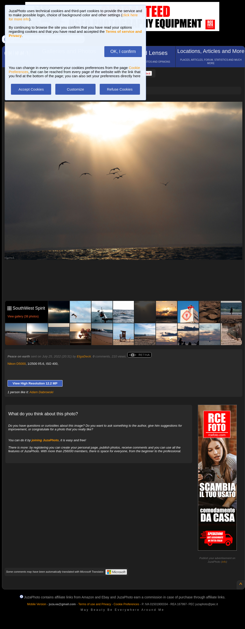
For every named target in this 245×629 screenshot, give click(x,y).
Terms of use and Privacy (94, 604)
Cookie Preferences (126, 604)
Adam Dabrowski (41, 392)
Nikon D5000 (17, 364)
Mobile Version (36, 604)
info (224, 561)
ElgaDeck (84, 356)
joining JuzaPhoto (45, 440)
